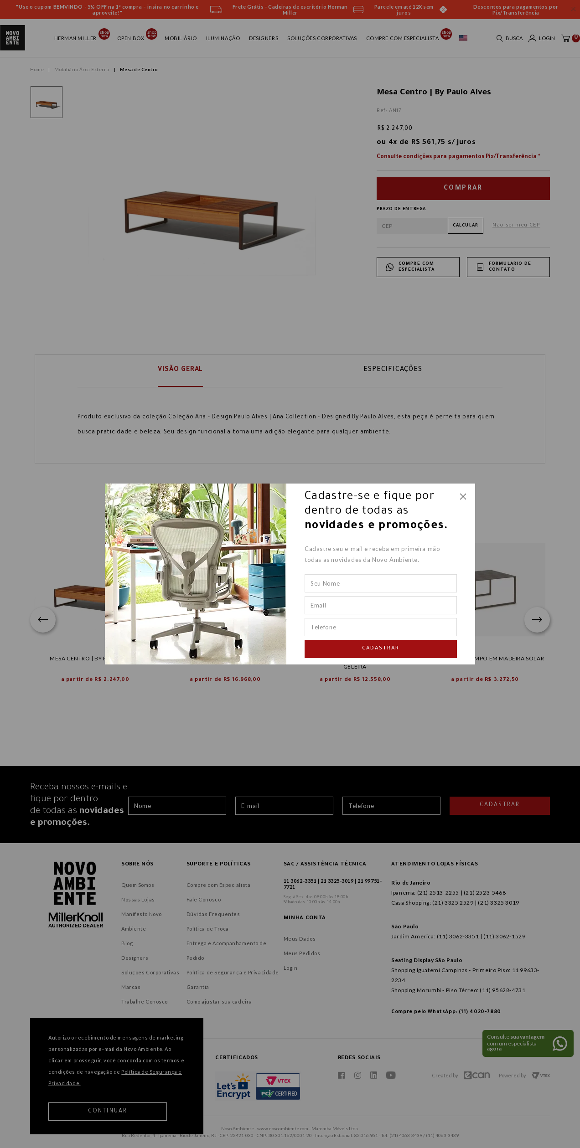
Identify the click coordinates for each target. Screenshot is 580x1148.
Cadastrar (380, 649)
